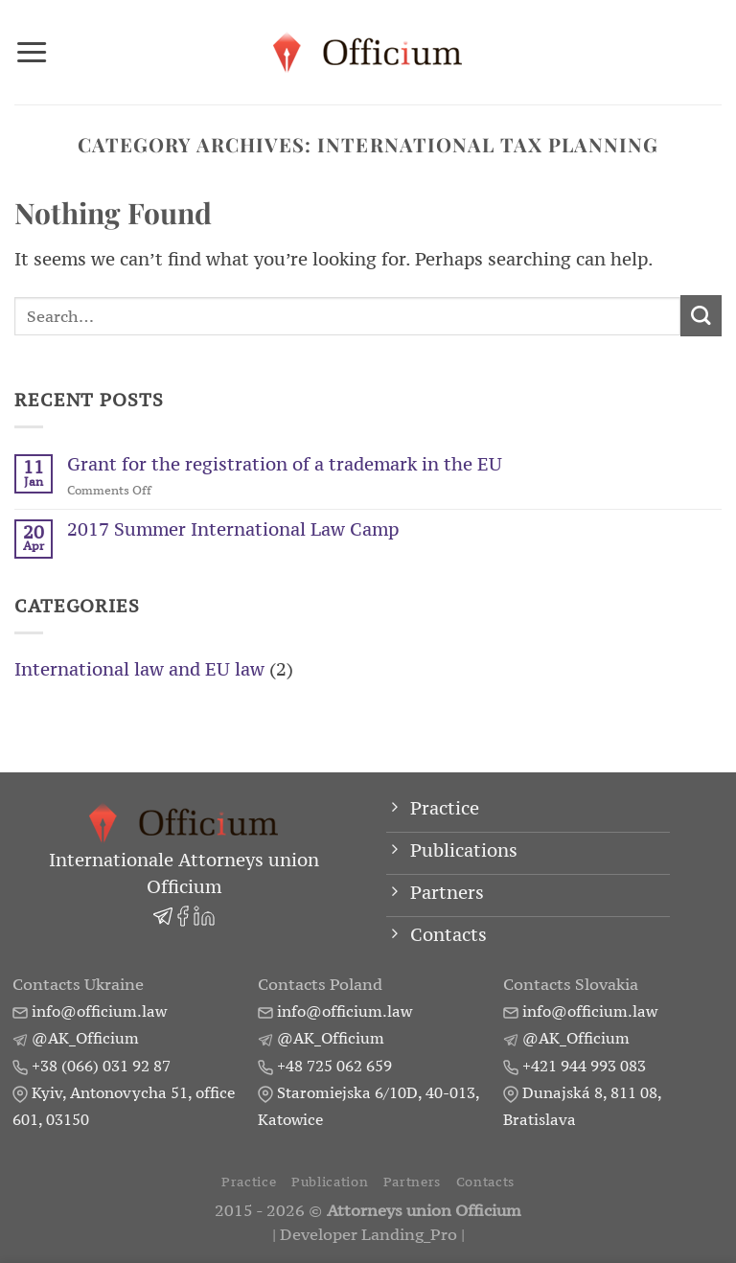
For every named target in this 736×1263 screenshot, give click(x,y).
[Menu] (32, 51)
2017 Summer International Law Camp (233, 529)
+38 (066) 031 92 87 (101, 1065)
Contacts (485, 1182)
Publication (329, 1182)
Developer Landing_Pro (368, 1236)
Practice (248, 1182)
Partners (412, 1182)
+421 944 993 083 (584, 1065)
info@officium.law (99, 1012)
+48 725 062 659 (334, 1065)
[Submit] (701, 315)
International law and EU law (139, 669)
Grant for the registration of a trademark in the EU (284, 464)
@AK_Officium (85, 1038)
